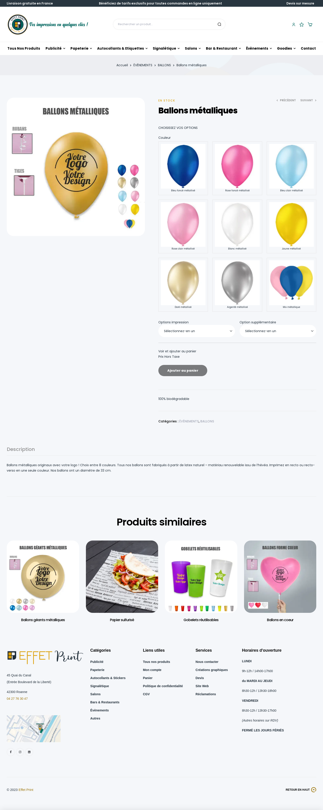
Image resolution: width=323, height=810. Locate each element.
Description (21, 450)
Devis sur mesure (300, 3)
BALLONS (164, 65)
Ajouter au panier (182, 370)
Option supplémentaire (258, 322)
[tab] (21, 451)
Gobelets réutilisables (200, 619)
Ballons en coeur (280, 619)
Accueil (122, 65)
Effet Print (26, 790)
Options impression (173, 322)
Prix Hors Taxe (169, 356)
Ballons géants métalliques (43, 619)
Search (219, 24)
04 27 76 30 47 (17, 698)
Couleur (164, 137)
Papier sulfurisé (122, 619)
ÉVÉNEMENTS (142, 65)
